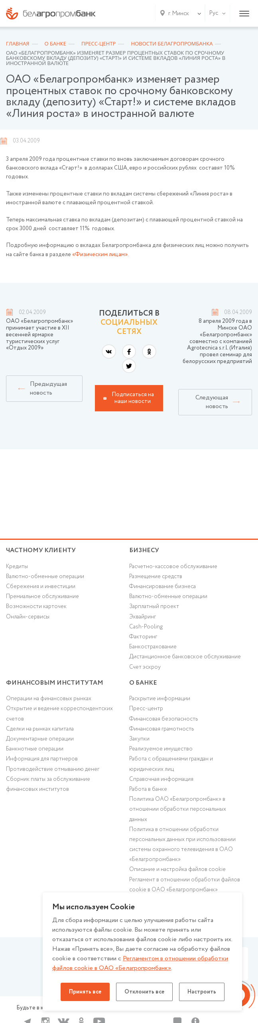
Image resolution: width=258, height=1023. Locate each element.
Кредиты (17, 567)
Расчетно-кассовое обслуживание (173, 567)
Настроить (201, 992)
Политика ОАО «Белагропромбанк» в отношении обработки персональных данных (177, 809)
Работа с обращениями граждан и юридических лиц (171, 764)
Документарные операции (40, 739)
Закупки (139, 739)
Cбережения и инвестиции (40, 586)
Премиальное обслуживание (42, 596)
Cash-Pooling (146, 627)
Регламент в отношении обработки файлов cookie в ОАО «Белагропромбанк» (184, 885)
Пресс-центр (146, 709)
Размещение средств (155, 577)
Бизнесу (144, 550)
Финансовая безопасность (163, 719)
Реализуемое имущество (161, 749)
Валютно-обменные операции (45, 577)
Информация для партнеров (42, 759)
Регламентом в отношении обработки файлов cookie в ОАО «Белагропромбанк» (140, 963)
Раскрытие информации (159, 699)
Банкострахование (153, 647)
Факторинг (143, 637)
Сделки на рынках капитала (40, 729)
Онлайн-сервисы (27, 617)
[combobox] (177, 13)
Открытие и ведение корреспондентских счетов (59, 714)
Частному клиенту (41, 550)
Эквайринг (142, 617)
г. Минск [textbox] (178, 14)
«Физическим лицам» (100, 255)
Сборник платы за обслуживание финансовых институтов (48, 784)
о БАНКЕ (143, 682)
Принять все (85, 992)
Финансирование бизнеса (162, 586)
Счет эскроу (145, 667)
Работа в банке (148, 789)
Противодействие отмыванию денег (52, 769)
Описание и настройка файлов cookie (177, 869)
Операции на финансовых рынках (48, 699)
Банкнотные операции (34, 749)
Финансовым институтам (54, 682)
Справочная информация (161, 779)
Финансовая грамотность (161, 729)
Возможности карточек (36, 606)
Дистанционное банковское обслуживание (185, 657)
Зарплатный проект (154, 606)
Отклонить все (144, 992)
